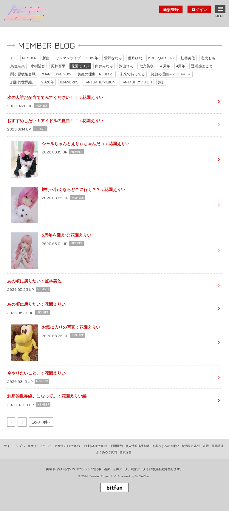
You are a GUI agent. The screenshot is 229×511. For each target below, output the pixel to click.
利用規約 (117, 446)
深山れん (126, 66)
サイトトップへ (14, 446)
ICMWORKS (69, 82)
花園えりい (80, 66)
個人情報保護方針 (137, 446)
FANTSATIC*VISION (99, 82)
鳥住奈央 (17, 66)
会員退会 (125, 452)
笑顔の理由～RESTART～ (171, 74)
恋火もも (208, 58)
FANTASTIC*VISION (136, 82)
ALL (13, 58)
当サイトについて (40, 446)
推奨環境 (218, 446)
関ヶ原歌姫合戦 (22, 74)
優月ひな (135, 58)
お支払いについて (96, 446)
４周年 (165, 66)
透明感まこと (202, 66)
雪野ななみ (113, 58)
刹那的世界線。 (22, 82)
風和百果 (58, 66)
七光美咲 (146, 66)
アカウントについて (67, 446)
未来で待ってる (132, 74)
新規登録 (171, 9)
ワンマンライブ (68, 58)
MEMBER (29, 58)
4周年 (180, 66)
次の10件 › (41, 422)
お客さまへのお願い (165, 446)
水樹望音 (38, 66)
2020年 (47, 82)
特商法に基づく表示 (195, 446)
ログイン (199, 9)
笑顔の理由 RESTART (96, 74)
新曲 (45, 58)
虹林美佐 (188, 58)
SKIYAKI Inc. (143, 476)
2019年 (92, 58)
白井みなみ (104, 66)
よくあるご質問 (106, 452)
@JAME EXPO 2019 (56, 74)
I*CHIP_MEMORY (161, 58)
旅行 (161, 82)
